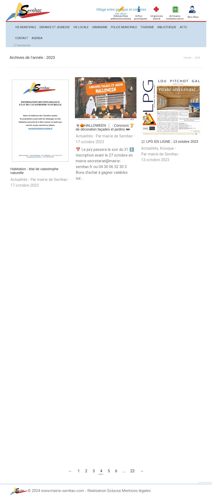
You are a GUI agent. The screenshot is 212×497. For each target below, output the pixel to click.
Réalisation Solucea (104, 490)
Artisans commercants (175, 17)
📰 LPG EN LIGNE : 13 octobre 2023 (169, 142)
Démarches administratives (121, 17)
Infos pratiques (140, 17)
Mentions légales (136, 490)
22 (132, 471)
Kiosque (167, 148)
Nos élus (193, 17)
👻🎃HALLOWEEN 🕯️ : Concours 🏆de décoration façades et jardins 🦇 (105, 127)
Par (48, 179)
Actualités (18, 179)
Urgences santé (156, 17)
